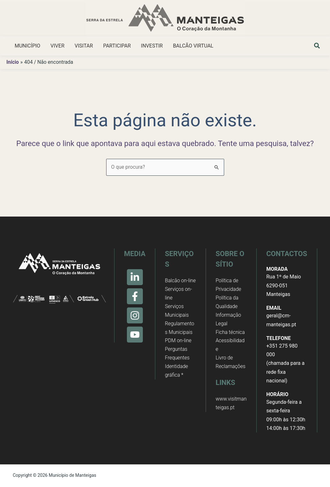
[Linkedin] (135, 277)
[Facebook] (135, 296)
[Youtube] (135, 335)
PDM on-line (178, 350)
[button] (317, 46)
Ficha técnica (230, 333)
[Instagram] (135, 315)
